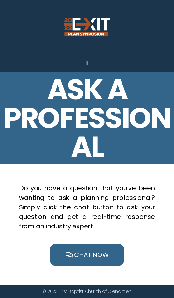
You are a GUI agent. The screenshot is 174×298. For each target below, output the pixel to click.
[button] (87, 255)
